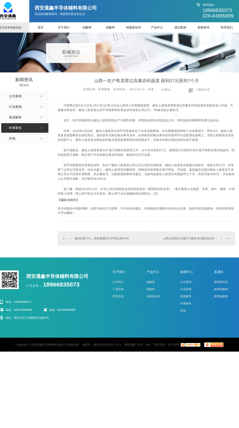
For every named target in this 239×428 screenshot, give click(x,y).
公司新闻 (185, 282)
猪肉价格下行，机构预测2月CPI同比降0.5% (101, 238)
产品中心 (157, 27)
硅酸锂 (86, 27)
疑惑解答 (185, 296)
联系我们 (227, 27)
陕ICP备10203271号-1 (107, 344)
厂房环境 (118, 289)
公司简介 (118, 282)
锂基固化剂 (133, 27)
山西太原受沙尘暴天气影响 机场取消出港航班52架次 (195, 238)
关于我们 (64, 27)
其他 (183, 310)
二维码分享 (202, 89)
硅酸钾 (110, 27)
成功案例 (180, 27)
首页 (40, 27)
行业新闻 (185, 289)
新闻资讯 (204, 27)
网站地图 (130, 344)
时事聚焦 (185, 303)
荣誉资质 (118, 296)
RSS (140, 344)
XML (148, 344)
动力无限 (173, 344)
